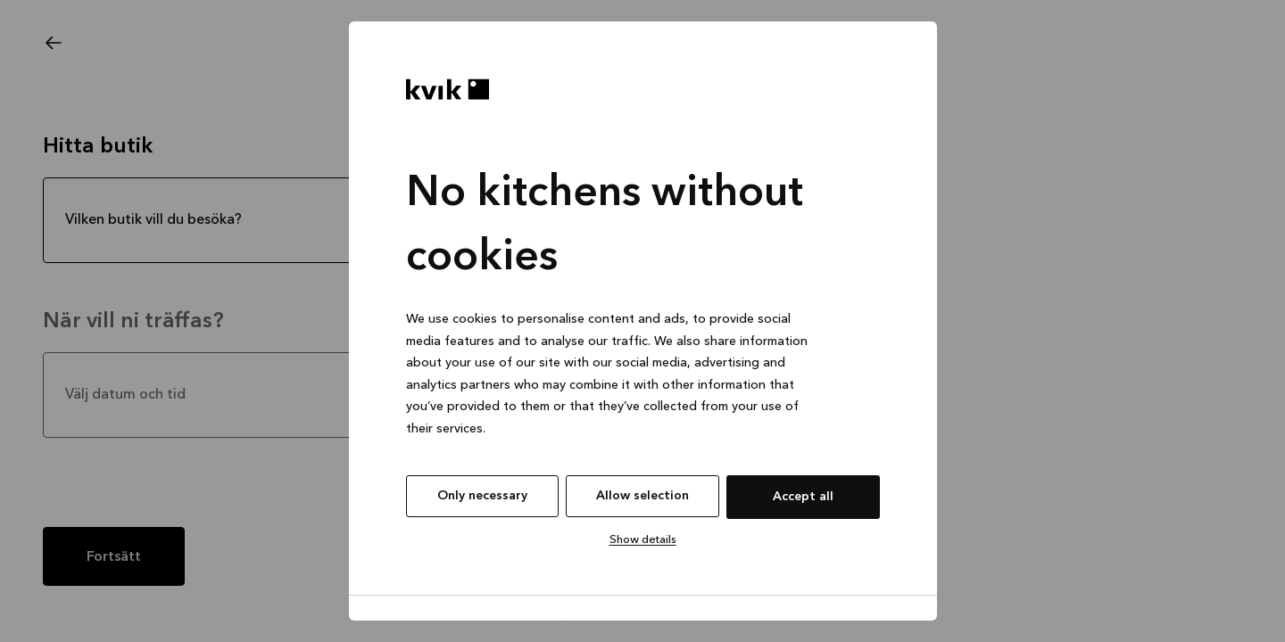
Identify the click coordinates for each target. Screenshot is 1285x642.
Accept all (803, 496)
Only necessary (482, 496)
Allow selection (642, 496)
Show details (642, 540)
